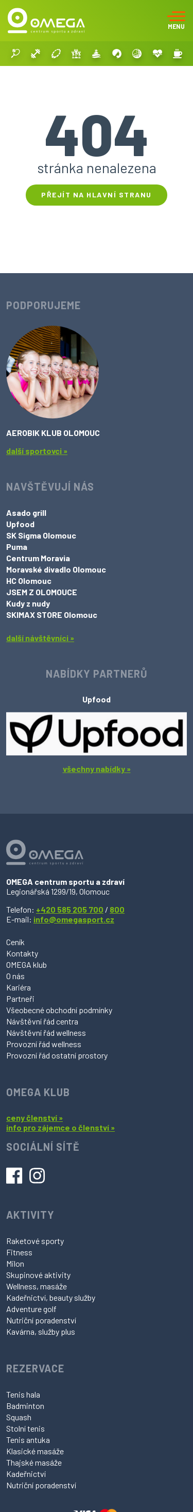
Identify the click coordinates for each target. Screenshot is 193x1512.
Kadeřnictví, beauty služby (50, 1297)
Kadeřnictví (26, 1474)
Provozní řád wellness (43, 1044)
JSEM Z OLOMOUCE (41, 592)
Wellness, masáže (36, 1286)
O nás (15, 976)
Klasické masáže (35, 1451)
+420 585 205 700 (69, 909)
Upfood (20, 524)
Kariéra (18, 987)
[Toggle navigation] (176, 20)
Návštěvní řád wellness (46, 1032)
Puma (16, 546)
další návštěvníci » (40, 638)
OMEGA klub (26, 964)
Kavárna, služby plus (40, 1331)
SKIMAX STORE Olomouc (51, 614)
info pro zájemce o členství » (60, 1127)
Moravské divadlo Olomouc (56, 569)
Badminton (25, 1405)
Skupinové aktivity (38, 1275)
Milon (15, 1263)
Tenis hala (23, 1394)
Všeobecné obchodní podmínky (59, 1010)
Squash (18, 1417)
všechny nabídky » (97, 769)
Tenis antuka (28, 1439)
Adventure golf (31, 1309)
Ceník (15, 942)
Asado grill (26, 512)
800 (117, 909)
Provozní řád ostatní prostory (57, 1055)
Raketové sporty (35, 1241)
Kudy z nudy (28, 603)
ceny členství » (34, 1117)
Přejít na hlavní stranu (96, 194)
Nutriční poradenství (41, 1320)
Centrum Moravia (38, 558)
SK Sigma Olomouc (41, 535)
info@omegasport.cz (73, 919)
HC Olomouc (28, 580)
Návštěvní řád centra (42, 1021)
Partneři (20, 998)
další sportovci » (36, 451)
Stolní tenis (25, 1428)
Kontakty (22, 953)
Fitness (19, 1252)
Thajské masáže (34, 1462)
